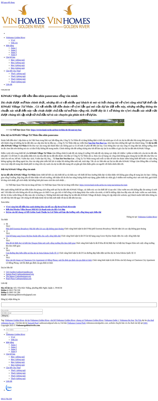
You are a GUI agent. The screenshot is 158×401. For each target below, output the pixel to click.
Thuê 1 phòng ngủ (18, 74)
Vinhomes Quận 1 (111, 320)
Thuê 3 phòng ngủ (18, 79)
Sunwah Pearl (33, 323)
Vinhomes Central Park (76, 323)
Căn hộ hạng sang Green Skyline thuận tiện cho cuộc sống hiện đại (33, 236)
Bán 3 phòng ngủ (18, 65)
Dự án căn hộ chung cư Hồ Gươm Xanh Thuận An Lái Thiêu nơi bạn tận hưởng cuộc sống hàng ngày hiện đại (53, 212)
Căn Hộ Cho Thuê (13, 71)
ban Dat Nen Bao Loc (98, 143)
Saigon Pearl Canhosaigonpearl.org (20, 274)
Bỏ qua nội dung (8, 2)
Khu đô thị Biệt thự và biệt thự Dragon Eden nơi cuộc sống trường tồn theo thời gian (40, 243)
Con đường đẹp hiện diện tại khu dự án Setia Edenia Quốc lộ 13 (32, 253)
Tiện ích (14, 43)
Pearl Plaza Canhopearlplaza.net (18, 279)
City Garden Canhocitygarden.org (19, 272)
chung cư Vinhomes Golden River (89, 320)
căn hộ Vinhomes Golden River (62, 320)
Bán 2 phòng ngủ (18, 63)
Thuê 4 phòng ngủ (18, 82)
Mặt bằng (10, 46)
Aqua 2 (14, 50)
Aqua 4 (14, 55)
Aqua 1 (14, 48)
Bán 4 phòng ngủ (18, 68)
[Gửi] (7, 332)
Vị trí (13, 40)
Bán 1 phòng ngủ (18, 60)
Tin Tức (138, 320)
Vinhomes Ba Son (127, 320)
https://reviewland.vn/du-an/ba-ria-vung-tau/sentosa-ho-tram (103, 185)
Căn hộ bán (10, 57)
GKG (145, 323)
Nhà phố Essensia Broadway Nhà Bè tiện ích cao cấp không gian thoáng (35, 229)
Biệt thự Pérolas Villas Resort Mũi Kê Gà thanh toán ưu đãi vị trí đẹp (35, 209)
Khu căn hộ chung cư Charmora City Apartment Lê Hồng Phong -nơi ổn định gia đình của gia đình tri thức (49, 260)
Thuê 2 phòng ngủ (18, 76)
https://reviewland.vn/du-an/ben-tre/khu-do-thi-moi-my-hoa (56, 130)
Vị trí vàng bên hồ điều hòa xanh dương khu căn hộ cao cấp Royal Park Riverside (41, 207)
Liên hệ (9, 84)
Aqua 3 (14, 52)
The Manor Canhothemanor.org (18, 276)
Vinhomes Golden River (15, 37)
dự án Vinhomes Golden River (37, 320)
